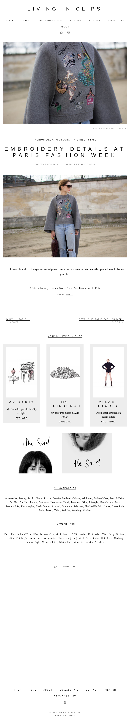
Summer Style (33, 543)
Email (69, 296)
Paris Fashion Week (83, 289)
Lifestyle (93, 503)
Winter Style (65, 543)
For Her (14, 503)
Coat (90, 535)
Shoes (107, 507)
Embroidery (43, 289)
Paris (69, 289)
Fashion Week (43, 141)
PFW (97, 289)
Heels (39, 539)
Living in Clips (65, 9)
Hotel (66, 503)
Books (31, 499)
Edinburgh (21, 539)
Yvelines (87, 511)
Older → (101, 321)
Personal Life (12, 507)
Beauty (22, 499)
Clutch (53, 543)
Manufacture (106, 503)
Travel (49, 511)
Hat (103, 539)
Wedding (76, 511)
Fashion (10, 539)
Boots (32, 539)
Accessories (11, 499)
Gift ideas (44, 503)
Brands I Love (43, 499)
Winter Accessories (83, 543)
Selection (78, 507)
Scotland (55, 507)
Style (41, 511)
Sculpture (67, 507)
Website (66, 511)
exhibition (87, 499)
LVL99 (72, 716)
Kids (84, 503)
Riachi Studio (43, 507)
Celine (45, 543)
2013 (74, 535)
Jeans (109, 539)
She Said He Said (93, 507)
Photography (65, 141)
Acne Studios (92, 539)
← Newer (18, 321)
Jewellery (75, 503)
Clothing (118, 539)
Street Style (86, 141)
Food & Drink (117, 499)
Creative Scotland (61, 499)
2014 (32, 289)
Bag (75, 539)
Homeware (56, 503)
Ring (68, 539)
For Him (24, 503)
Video (57, 511)
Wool (81, 539)
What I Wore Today (104, 535)
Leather (82, 535)
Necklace (99, 543)
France (33, 503)
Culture (76, 499)
